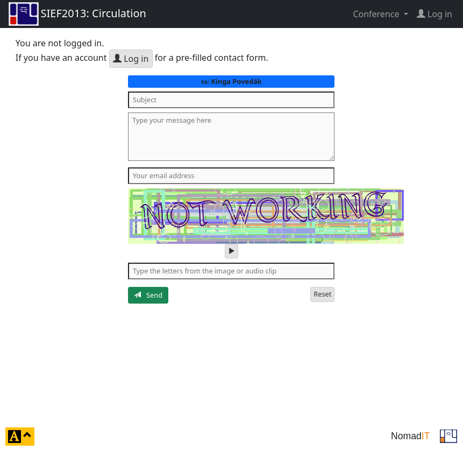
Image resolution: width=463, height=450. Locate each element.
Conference (377, 14)
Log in (130, 59)
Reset (322, 294)
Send (148, 295)
